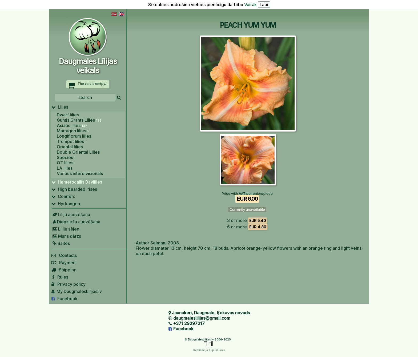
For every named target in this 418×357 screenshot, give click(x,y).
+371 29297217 (189, 323)
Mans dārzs (66, 236)
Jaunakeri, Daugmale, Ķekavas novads (211, 312)
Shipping (64, 269)
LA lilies (65, 168)
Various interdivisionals (80, 173)
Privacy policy (68, 284)
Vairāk (250, 4)
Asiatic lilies (72, 125)
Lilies (59, 107)
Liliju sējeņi (66, 229)
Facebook (64, 298)
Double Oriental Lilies (78, 152)
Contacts (64, 255)
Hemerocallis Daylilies (76, 182)
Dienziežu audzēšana (75, 221)
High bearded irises (74, 189)
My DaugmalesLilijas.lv (76, 291)
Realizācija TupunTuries (209, 350)
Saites (60, 243)
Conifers (63, 196)
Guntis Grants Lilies (79, 120)
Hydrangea (65, 203)
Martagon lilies (73, 130)
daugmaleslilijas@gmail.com (201, 318)
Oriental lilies (70, 146)
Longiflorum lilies (74, 136)
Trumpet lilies (71, 141)
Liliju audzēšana (70, 214)
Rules (59, 277)
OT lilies (65, 162)
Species (65, 157)
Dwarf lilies (68, 114)
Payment (64, 262)
